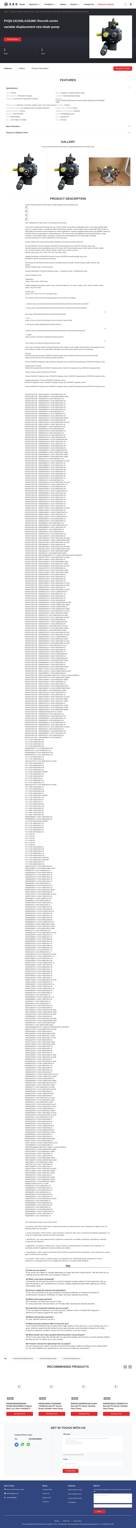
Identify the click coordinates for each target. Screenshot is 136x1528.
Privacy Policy (78, 1521)
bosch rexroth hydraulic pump (23, 1358)
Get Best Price (12, 39)
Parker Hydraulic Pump (74, 1494)
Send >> (99, 1511)
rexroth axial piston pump (48, 1358)
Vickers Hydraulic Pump (75, 1498)
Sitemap (56, 1521)
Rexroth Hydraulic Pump (25, 12)
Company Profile (47, 1489)
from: (66, 1459)
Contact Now (70, 1471)
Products (13, 12)
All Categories (72, 1502)
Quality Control (46, 1497)
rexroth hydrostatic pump (71, 1358)
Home (6, 12)
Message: (67, 1434)
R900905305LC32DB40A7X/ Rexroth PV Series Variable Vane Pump (115, 1406)
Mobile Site (66, 1521)
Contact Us (45, 1501)
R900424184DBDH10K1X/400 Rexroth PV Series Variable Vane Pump (84, 1406)
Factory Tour (45, 1493)
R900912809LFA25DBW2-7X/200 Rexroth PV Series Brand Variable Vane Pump (51, 1406)
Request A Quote (123, 68)
